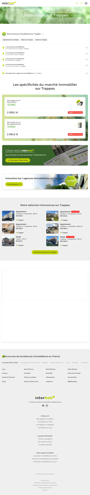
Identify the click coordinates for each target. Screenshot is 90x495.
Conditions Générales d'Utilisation (45, 483)
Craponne (49, 381)
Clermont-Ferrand (74, 373)
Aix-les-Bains (72, 377)
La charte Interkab (45, 445)
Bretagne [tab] (45, 362)
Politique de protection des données (45, 485)
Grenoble (27, 373)
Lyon (4, 369)
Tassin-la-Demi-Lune (31, 381)
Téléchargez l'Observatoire (17, 160)
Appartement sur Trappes (11, 39)
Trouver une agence (45, 439)
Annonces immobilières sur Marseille (45, 459)
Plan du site (45, 480)
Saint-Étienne (28, 369)
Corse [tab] (67, 362)
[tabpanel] (45, 375)
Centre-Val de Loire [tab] (57, 362)
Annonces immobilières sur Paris (45, 456)
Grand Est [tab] (75, 362)
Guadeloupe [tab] (85, 362)
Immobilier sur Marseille (45, 425)
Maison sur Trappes (27, 39)
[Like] (12, 213)
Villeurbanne (50, 377)
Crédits (45, 490)
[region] (45, 284)
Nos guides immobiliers (45, 419)
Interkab (5, 9)
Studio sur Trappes (41, 39)
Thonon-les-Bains (30, 377)
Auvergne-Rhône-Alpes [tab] (10, 362)
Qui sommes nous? (45, 442)
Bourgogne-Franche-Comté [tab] (30, 362)
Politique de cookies (45, 487)
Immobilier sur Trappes (20, 9)
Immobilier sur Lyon (45, 428)
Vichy (4, 381)
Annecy (4, 373)
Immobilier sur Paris (45, 422)
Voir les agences (14, 184)
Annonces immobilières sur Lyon (45, 462)
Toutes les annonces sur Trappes (45, 252)
